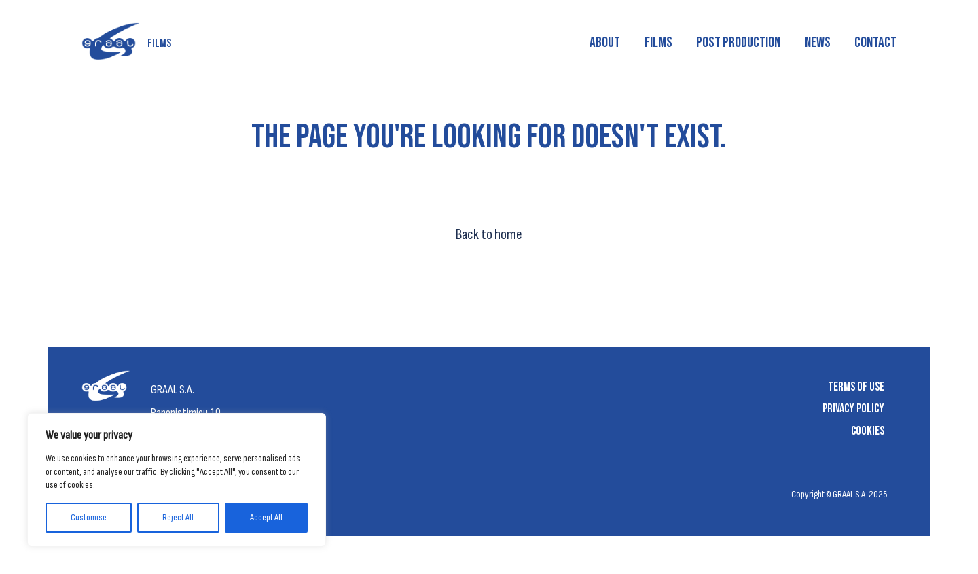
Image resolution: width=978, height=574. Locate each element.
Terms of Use (856, 387)
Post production (738, 42)
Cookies (867, 431)
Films (658, 42)
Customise (89, 517)
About (605, 42)
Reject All (178, 517)
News (818, 42)
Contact (875, 42)
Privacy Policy (853, 408)
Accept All (266, 517)
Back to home (489, 234)
